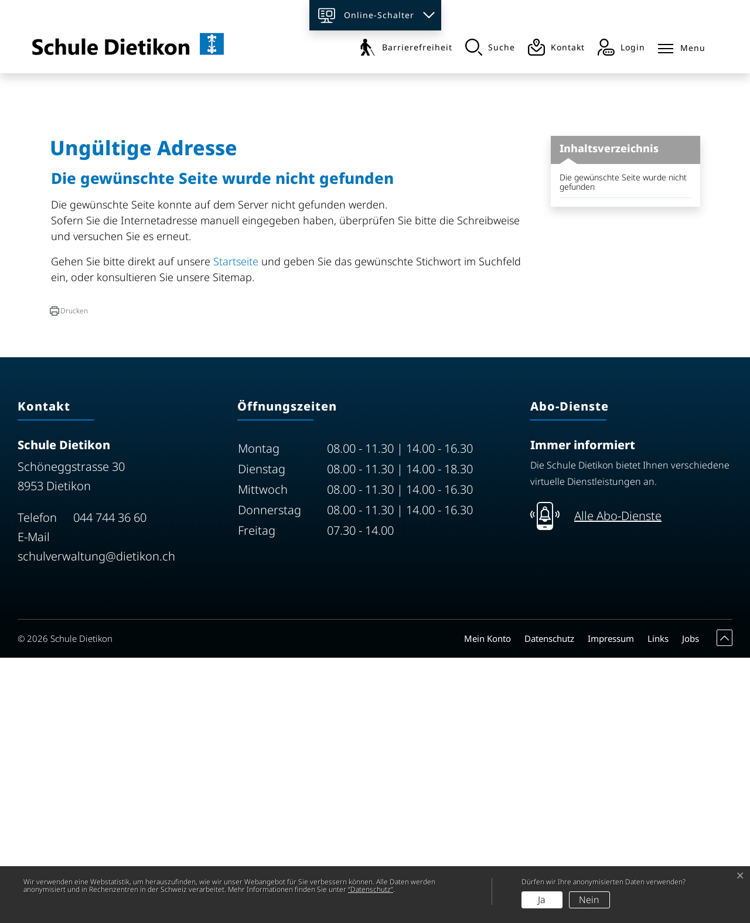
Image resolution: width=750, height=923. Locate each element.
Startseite (235, 526)
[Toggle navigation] (681, 46)
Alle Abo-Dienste (618, 781)
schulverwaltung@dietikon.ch (96, 821)
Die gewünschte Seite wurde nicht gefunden (623, 447)
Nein (589, 899)
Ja (542, 899)
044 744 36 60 (109, 783)
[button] (69, 576)
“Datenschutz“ (370, 889)
